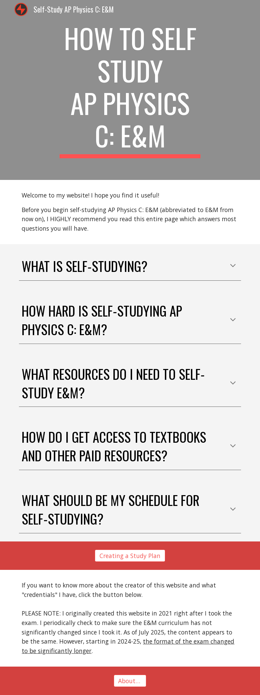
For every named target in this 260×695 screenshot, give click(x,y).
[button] (233, 266)
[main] (130, 90)
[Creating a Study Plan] (130, 555)
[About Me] (130, 680)
